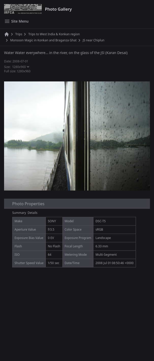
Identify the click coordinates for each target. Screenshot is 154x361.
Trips (18, 34)
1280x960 (24, 71)
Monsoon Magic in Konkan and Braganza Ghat (43, 40)
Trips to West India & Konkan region (54, 34)
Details (33, 213)
